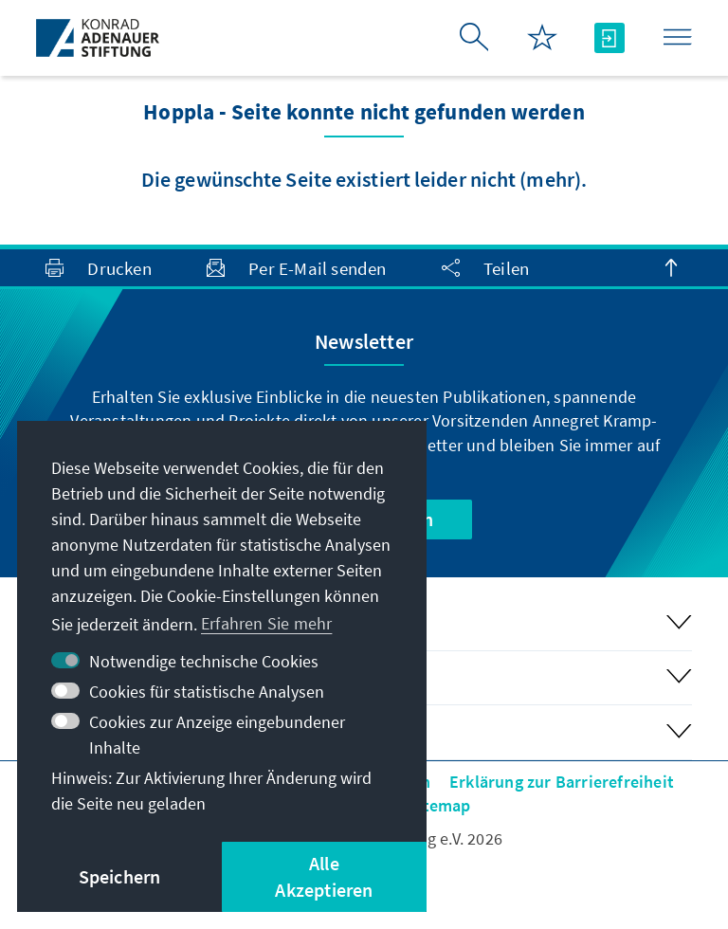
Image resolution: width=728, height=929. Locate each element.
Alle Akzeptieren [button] (324, 876)
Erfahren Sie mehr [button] (266, 623)
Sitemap (439, 805)
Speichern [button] (120, 876)
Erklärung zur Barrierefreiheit (561, 781)
